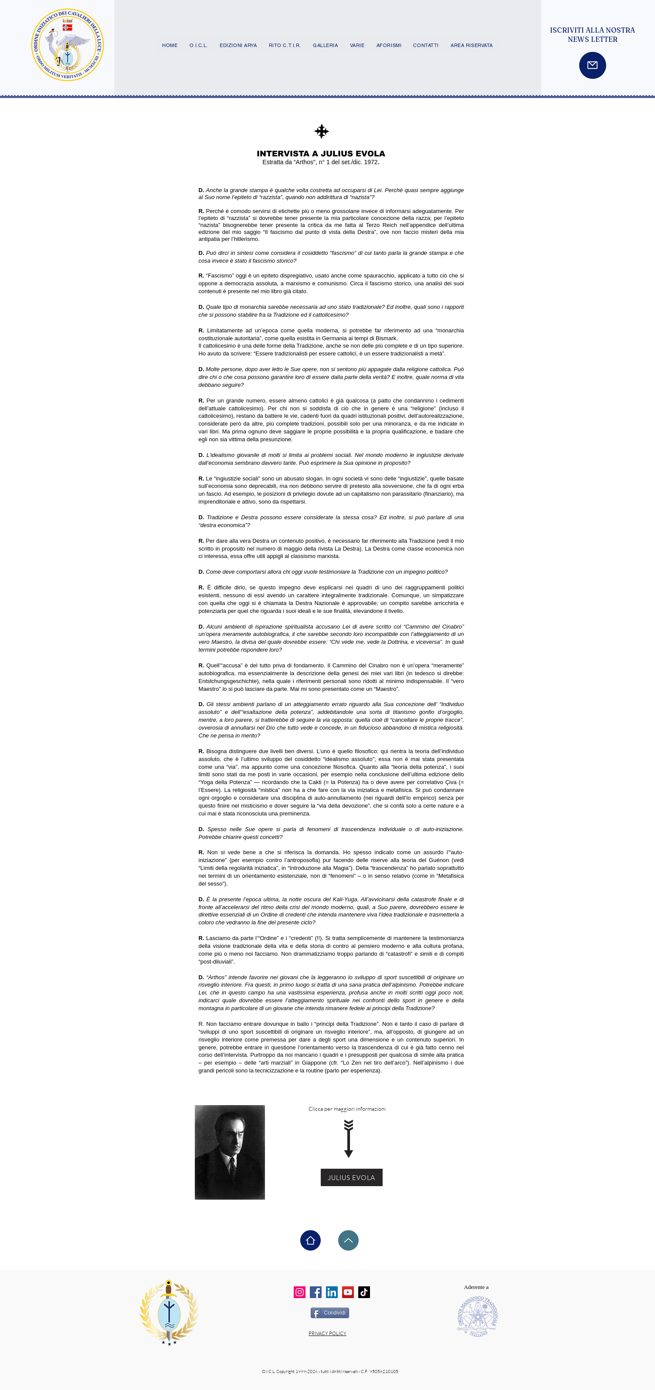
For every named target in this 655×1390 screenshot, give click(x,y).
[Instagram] (299, 1292)
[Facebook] (316, 1292)
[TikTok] (364, 1292)
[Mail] (592, 65)
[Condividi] (330, 1313)
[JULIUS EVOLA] (352, 1177)
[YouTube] (348, 1292)
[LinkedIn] (332, 1292)
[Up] (348, 1240)
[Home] (310, 1240)
